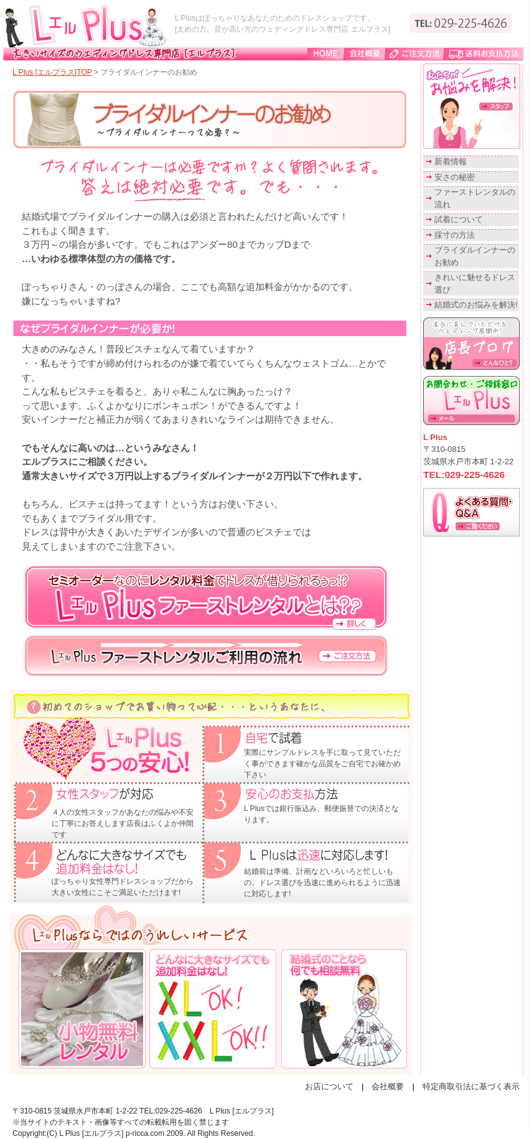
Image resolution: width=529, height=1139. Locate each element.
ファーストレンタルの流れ (474, 198)
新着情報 (450, 161)
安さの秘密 (454, 177)
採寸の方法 (454, 235)
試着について (458, 219)
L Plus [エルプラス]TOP (52, 72)
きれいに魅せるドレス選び (474, 283)
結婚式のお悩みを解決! (476, 304)
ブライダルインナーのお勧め (474, 256)
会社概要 (388, 1086)
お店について (329, 1086)
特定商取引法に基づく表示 (471, 1086)
